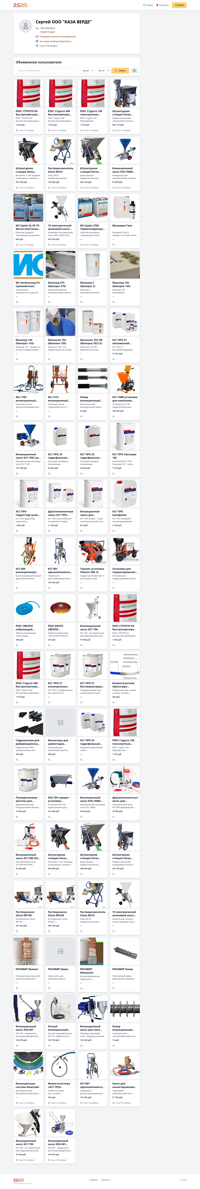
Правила (94, 1179)
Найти (120, 70)
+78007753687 (47, 32)
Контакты (105, 1179)
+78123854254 (47, 28)
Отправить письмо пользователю (58, 36)
